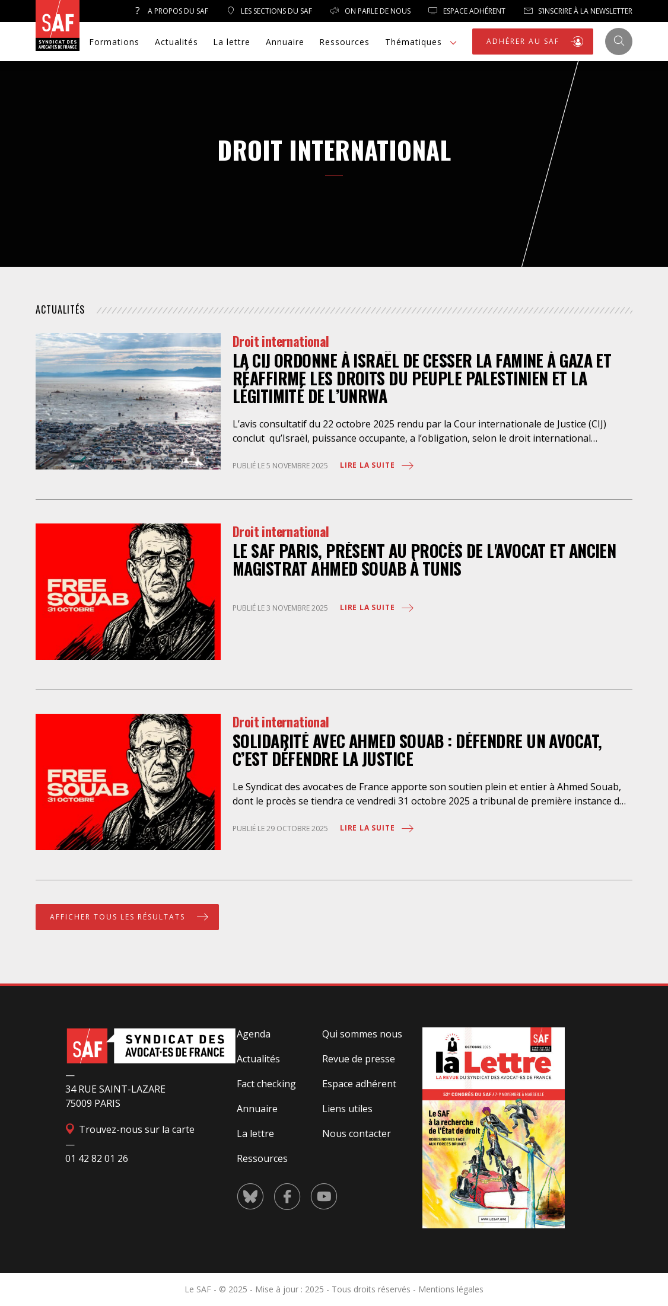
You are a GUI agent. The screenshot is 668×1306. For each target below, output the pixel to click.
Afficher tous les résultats (130, 917)
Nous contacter (356, 1133)
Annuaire (285, 41)
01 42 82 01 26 (96, 1158)
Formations (114, 41)
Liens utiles (347, 1108)
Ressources (344, 41)
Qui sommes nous (362, 1033)
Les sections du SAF (269, 11)
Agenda (254, 1033)
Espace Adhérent (466, 11)
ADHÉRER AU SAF (535, 41)
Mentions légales (450, 1289)
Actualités (176, 41)
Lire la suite (377, 465)
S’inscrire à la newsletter (577, 11)
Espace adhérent (359, 1083)
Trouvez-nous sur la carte (130, 1129)
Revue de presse (358, 1058)
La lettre (231, 41)
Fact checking (266, 1083)
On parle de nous (370, 11)
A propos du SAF (170, 11)
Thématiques (422, 43)
